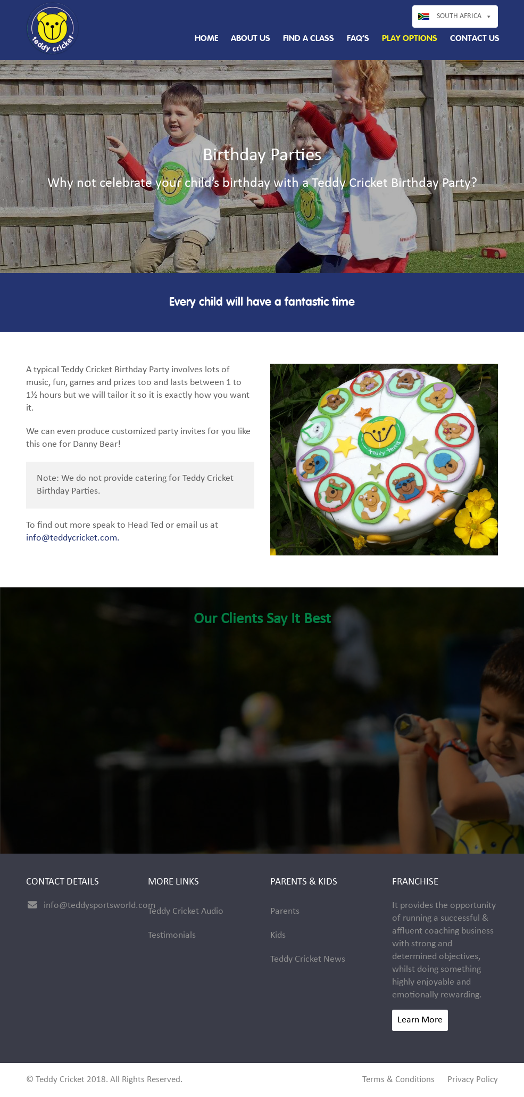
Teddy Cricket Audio (185, 911)
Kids (278, 935)
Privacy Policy (472, 1080)
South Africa (459, 16)
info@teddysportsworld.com (99, 905)
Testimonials (172, 935)
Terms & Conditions (398, 1080)
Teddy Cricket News (307, 959)
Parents (285, 911)
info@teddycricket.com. (73, 538)
